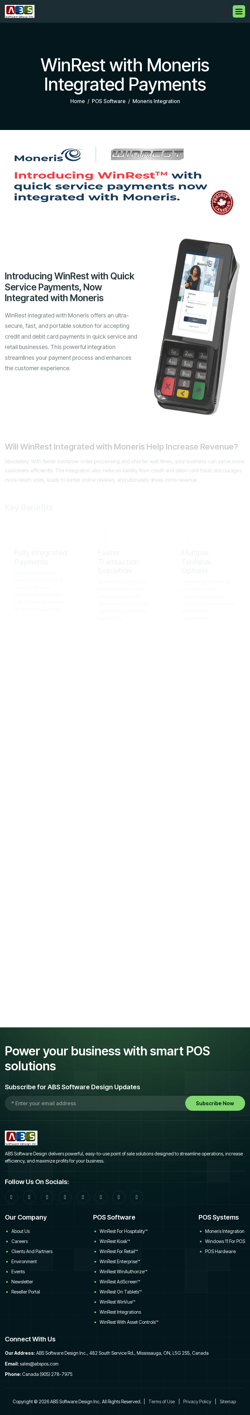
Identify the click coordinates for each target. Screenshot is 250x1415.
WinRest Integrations (120, 1312)
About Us (20, 1231)
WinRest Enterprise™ (120, 1261)
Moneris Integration (224, 1231)
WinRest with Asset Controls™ (129, 1322)
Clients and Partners (31, 1251)
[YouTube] (100, 1197)
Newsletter (22, 1281)
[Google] (47, 1197)
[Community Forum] (29, 1197)
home (77, 102)
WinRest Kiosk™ (115, 1241)
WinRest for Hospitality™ (123, 1231)
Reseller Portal (25, 1291)
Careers (19, 1241)
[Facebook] (11, 1197)
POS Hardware (220, 1251)
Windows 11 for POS (225, 1241)
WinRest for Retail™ (119, 1251)
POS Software (109, 102)
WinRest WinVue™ (117, 1302)
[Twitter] (83, 1197)
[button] (239, 11)
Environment (24, 1261)
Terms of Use (161, 1401)
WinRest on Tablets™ (121, 1291)
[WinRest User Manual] (136, 1197)
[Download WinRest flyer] (118, 1197)
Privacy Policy (197, 1401)
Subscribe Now (215, 1103)
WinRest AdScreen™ (120, 1281)
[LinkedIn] (65, 1197)
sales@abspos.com (39, 1363)
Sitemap (228, 1401)
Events (18, 1271)
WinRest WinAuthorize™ (123, 1271)
